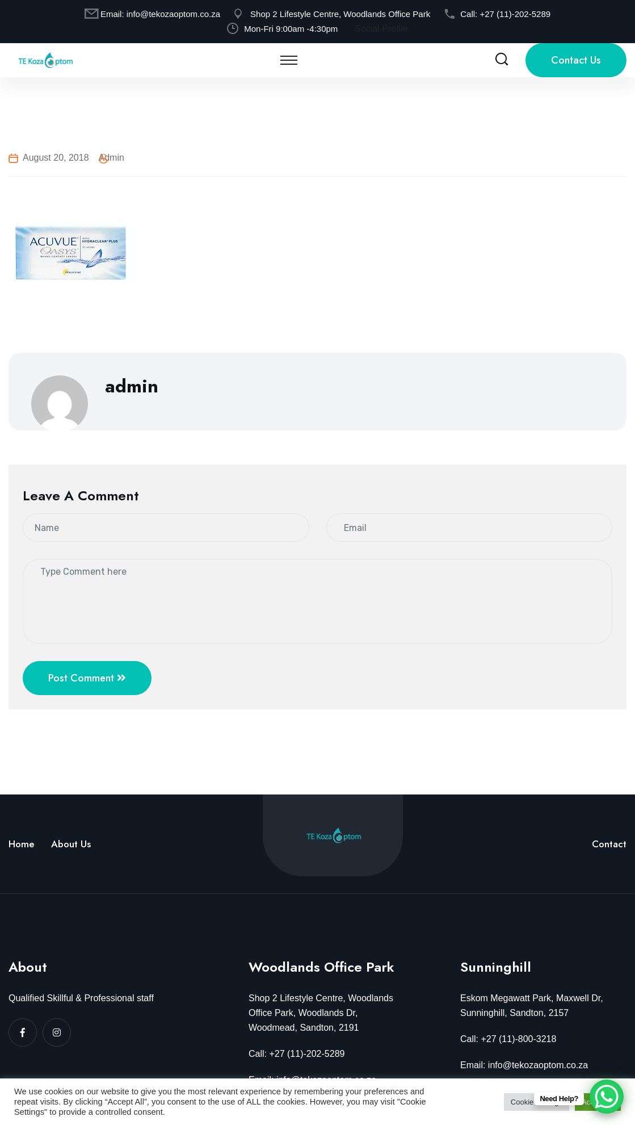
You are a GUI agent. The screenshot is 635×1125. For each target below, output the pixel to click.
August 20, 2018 (56, 157)
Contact (609, 844)
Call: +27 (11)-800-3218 (508, 1039)
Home (21, 844)
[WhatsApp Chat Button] (607, 1097)
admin (111, 157)
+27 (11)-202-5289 (515, 14)
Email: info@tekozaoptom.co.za (524, 1065)
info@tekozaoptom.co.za (173, 14)
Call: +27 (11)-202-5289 (296, 1054)
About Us (71, 844)
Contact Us (576, 60)
